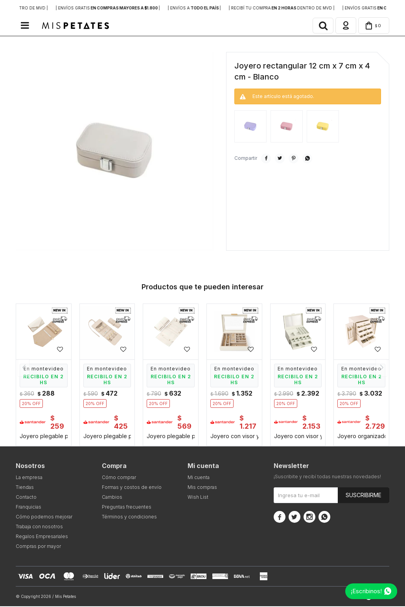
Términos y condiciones (129, 517)
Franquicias (28, 508)
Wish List (198, 498)
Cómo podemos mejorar (44, 517)
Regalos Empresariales (42, 537)
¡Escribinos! (366, 591)
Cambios (112, 498)
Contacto (26, 498)
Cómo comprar (119, 478)
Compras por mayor (38, 547)
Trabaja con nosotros (39, 527)
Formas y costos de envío (132, 488)
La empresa (29, 478)
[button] (320, 26)
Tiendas (25, 488)
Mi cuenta (199, 478)
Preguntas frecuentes (126, 508)
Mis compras (202, 488)
